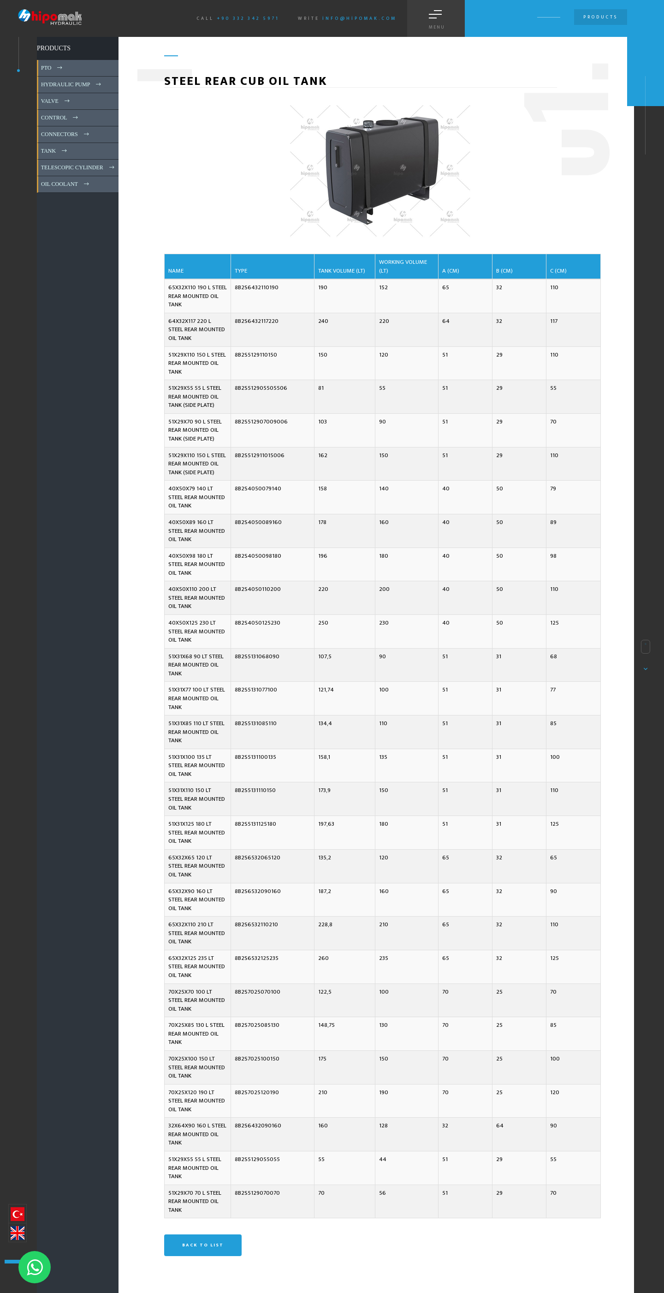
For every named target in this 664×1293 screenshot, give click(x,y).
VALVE (56, 101)
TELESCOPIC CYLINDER (78, 167)
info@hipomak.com (359, 18)
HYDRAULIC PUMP (71, 84)
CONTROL (60, 117)
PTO (52, 68)
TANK (54, 151)
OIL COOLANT (65, 184)
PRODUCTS (54, 48)
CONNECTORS (65, 134)
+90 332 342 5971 (248, 18)
